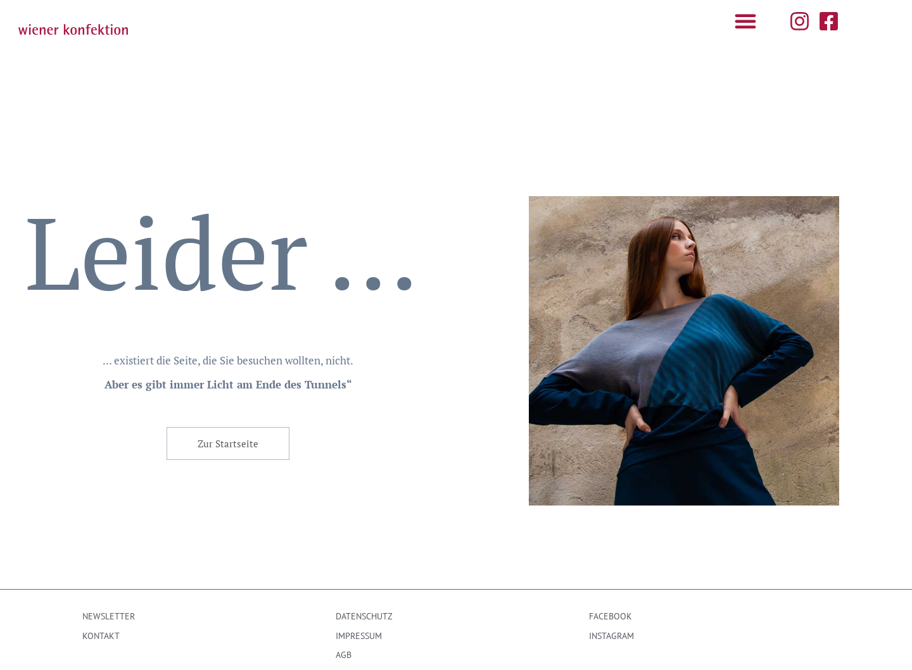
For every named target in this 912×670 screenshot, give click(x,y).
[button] (745, 21)
